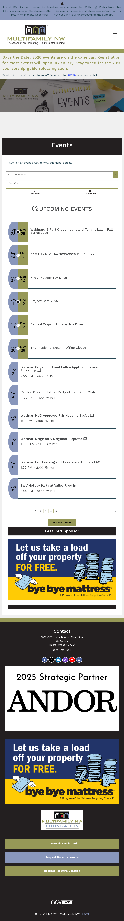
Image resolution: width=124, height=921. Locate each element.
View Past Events (62, 522)
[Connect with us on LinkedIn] (58, 660)
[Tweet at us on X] (51, 660)
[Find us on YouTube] (72, 660)
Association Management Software (62, 903)
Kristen (71, 75)
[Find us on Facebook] (45, 660)
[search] (115, 174)
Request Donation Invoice (62, 857)
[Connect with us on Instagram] (65, 660)
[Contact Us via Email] (79, 660)
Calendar (90, 192)
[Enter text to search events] (59, 174)
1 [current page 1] (35, 510)
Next (114, 511)
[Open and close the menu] (95, 34)
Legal (85, 914)
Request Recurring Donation (62, 870)
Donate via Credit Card (62, 843)
